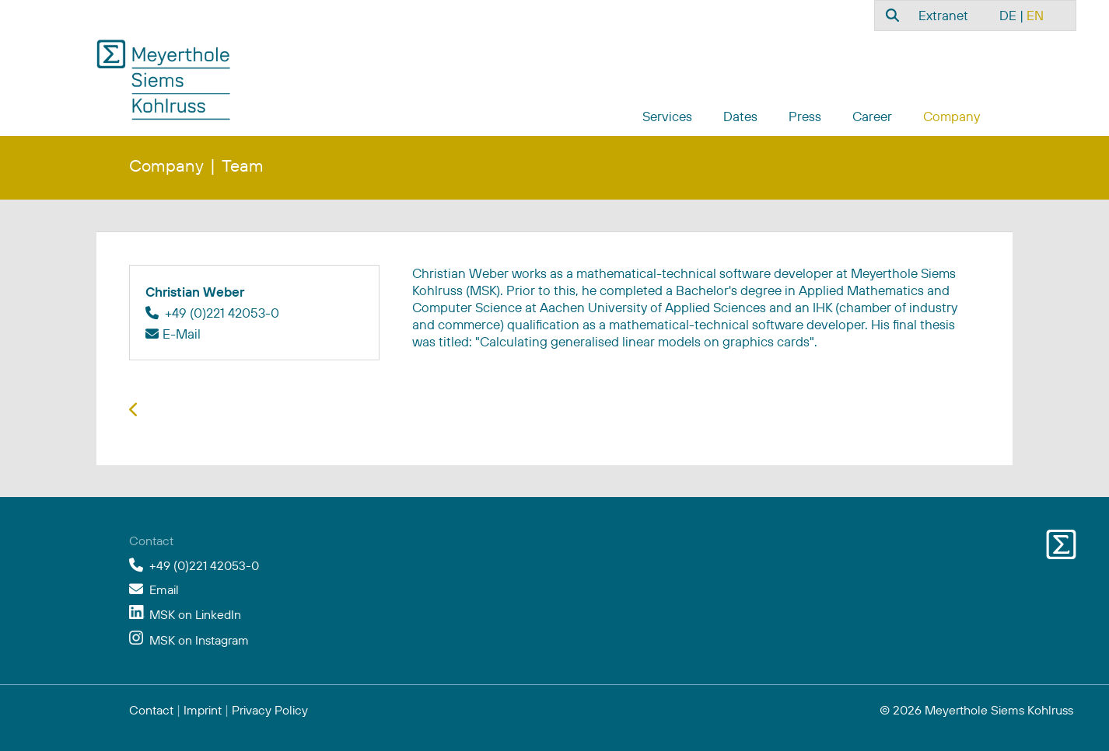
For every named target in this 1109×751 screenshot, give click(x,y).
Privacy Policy (270, 710)
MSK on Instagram (199, 640)
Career (872, 116)
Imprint (203, 710)
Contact (151, 710)
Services (667, 116)
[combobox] (890, 15)
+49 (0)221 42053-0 (204, 565)
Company (951, 116)
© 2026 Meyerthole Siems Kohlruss (976, 710)
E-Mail (182, 333)
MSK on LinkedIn (195, 614)
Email (164, 589)
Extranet (943, 15)
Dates (740, 116)
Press (805, 116)
